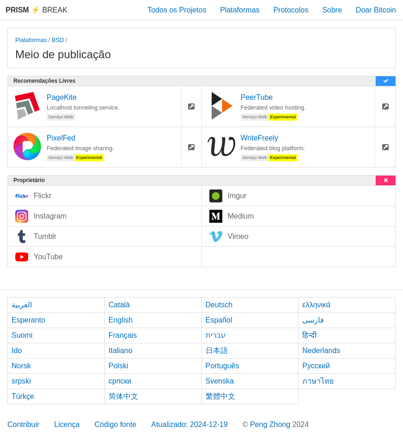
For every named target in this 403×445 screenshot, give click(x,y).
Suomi (22, 335)
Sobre (332, 10)
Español (219, 320)
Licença (66, 424)
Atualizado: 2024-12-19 (189, 424)
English (121, 320)
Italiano (121, 350)
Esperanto (28, 320)
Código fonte (116, 424)
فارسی (313, 320)
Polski (118, 366)
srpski (21, 381)
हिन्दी (309, 335)
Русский (316, 366)
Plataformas (239, 10)
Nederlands (321, 350)
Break (36, 10)
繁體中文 (220, 396)
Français (123, 335)
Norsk (21, 366)
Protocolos (291, 10)
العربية (22, 305)
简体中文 (123, 396)
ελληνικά (316, 305)
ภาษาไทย (318, 381)
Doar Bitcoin (376, 10)
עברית (216, 335)
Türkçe (23, 396)
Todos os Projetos (176, 10)
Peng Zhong (271, 424)
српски (120, 381)
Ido (17, 350)
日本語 (217, 350)
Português (222, 366)
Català (119, 305)
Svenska (220, 381)
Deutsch (219, 305)
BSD (58, 40)
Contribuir (23, 424)
